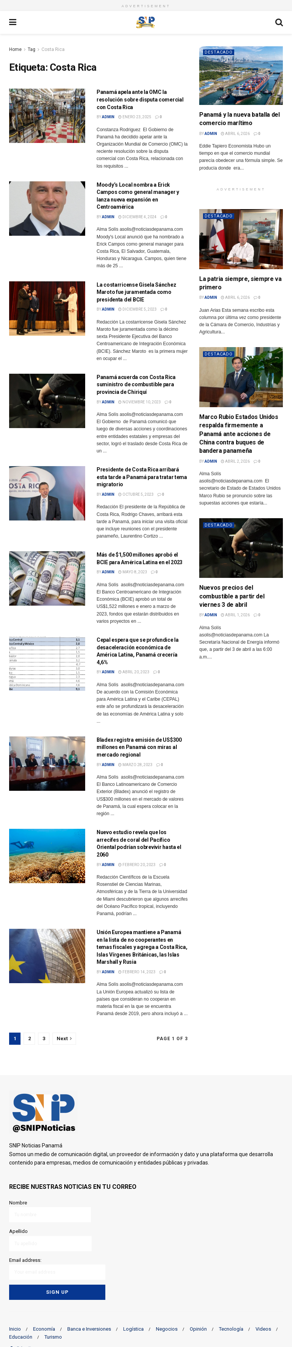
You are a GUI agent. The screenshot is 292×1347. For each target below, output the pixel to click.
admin (108, 117)
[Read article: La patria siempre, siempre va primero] (241, 239)
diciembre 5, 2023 (137, 309)
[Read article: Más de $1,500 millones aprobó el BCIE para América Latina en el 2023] (47, 578)
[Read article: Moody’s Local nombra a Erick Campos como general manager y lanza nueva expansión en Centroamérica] (47, 208)
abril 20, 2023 (133, 672)
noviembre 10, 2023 (139, 402)
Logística (133, 1329)
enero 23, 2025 (134, 117)
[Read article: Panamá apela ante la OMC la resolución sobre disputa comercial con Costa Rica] (47, 116)
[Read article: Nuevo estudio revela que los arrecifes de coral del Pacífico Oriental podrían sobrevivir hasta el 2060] (47, 856)
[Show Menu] (12, 22)
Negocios (167, 1329)
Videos (263, 1329)
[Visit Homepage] (146, 22)
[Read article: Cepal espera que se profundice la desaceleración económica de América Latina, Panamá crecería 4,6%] (47, 663)
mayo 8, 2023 (132, 572)
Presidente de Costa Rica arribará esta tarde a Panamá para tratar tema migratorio (142, 476)
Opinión (198, 1329)
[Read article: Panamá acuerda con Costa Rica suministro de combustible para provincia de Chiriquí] (47, 401)
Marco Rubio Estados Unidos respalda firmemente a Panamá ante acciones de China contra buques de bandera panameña (238, 434)
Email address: (57, 1268)
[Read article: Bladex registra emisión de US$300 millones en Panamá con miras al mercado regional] (47, 763)
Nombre (50, 1211)
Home (15, 49)
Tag (31, 49)
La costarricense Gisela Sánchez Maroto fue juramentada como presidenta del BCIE (136, 292)
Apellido (50, 1239)
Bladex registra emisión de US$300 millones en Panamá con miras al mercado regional (139, 747)
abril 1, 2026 (235, 615)
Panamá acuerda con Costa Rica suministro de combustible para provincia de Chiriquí (136, 384)
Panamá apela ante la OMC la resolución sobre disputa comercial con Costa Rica (140, 99)
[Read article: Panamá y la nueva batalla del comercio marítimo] (241, 75)
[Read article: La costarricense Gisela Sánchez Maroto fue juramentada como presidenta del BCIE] (47, 308)
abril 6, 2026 (235, 134)
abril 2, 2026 (235, 461)
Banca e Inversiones (89, 1329)
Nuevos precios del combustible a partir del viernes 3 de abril (231, 596)
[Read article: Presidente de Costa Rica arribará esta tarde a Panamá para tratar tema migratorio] (47, 493)
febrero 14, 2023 (137, 972)
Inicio (15, 1329)
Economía (44, 1329)
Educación (20, 1337)
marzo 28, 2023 (135, 765)
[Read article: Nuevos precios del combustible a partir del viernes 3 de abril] (241, 548)
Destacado (219, 52)
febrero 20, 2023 (137, 865)
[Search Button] (279, 22)
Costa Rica (53, 49)
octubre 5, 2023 (136, 494)
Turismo (53, 1337)
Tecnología (231, 1329)
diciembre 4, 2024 (137, 217)
